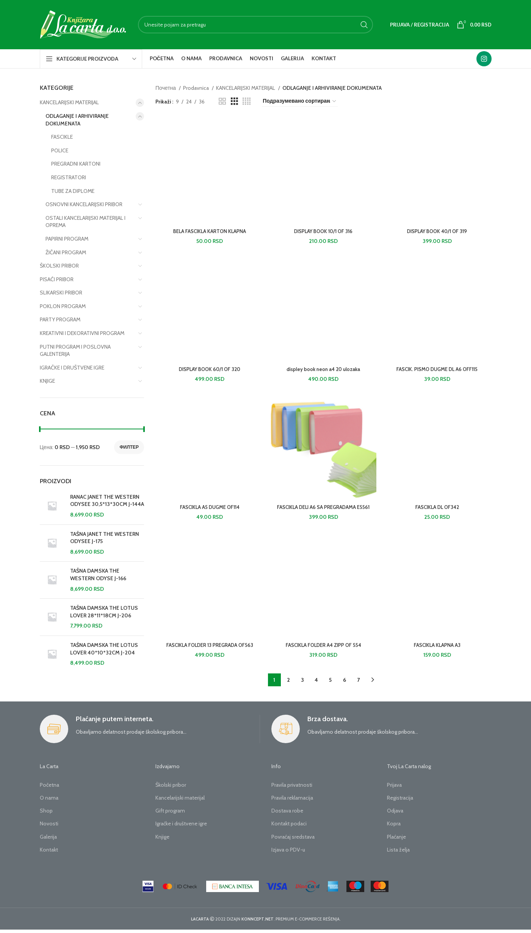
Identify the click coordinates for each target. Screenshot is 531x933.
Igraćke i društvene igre (181, 827)
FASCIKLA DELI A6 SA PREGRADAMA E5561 (323, 509)
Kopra (394, 827)
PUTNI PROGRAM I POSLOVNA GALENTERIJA (75, 350)
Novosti (49, 827)
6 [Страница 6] (344, 683)
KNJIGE (47, 380)
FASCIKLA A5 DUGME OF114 (208, 509)
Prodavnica (196, 88)
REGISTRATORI (68, 177)
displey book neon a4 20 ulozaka (323, 371)
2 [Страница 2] (288, 683)
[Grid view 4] (247, 101)
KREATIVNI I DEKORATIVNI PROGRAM (82, 333)
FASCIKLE (62, 136)
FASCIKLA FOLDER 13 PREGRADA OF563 (209, 648)
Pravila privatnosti (291, 788)
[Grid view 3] (234, 101)
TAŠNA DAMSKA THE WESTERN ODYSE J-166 (98, 574)
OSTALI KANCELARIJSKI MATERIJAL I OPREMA (85, 221)
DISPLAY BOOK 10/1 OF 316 (323, 232)
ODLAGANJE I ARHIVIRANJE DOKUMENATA (77, 120)
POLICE (59, 150)
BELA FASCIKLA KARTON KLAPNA (208, 232)
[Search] (255, 24)
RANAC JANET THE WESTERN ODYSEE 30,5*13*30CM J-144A (107, 500)
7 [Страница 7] (358, 683)
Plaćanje (396, 840)
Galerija (48, 840)
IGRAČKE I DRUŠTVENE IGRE (72, 367)
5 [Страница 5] (330, 683)
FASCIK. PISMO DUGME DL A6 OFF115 (437, 371)
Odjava (395, 814)
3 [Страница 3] (302, 683)
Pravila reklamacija (292, 801)
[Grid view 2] (222, 101)
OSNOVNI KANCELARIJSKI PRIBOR (83, 204)
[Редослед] (300, 101)
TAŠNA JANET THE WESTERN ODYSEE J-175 (104, 538)
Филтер (129, 447)
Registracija (400, 801)
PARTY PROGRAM (60, 319)
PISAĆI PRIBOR (57, 279)
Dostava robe (287, 814)
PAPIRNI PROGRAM (66, 238)
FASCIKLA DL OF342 (438, 509)
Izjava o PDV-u (288, 853)
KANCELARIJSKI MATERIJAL (69, 102)
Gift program (170, 814)
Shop (46, 814)
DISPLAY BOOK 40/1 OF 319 (438, 232)
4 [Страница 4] (316, 683)
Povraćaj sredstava (293, 840)
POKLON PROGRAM (63, 306)
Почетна (166, 88)
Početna (49, 788)
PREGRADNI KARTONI (75, 163)
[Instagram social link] (484, 58)
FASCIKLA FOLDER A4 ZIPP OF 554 (323, 648)
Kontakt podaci (289, 827)
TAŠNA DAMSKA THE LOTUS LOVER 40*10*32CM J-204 (104, 649)
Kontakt (49, 853)
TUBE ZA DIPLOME (72, 191)
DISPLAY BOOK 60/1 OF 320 (209, 371)
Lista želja (398, 853)
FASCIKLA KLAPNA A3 (438, 648)
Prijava (394, 788)
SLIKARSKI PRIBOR (61, 292)
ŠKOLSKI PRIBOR (59, 265)
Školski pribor (170, 788)
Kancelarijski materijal (180, 801)
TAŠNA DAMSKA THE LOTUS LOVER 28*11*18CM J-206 (104, 611)
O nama (49, 801)
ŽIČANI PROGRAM (65, 252)
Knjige (162, 840)
